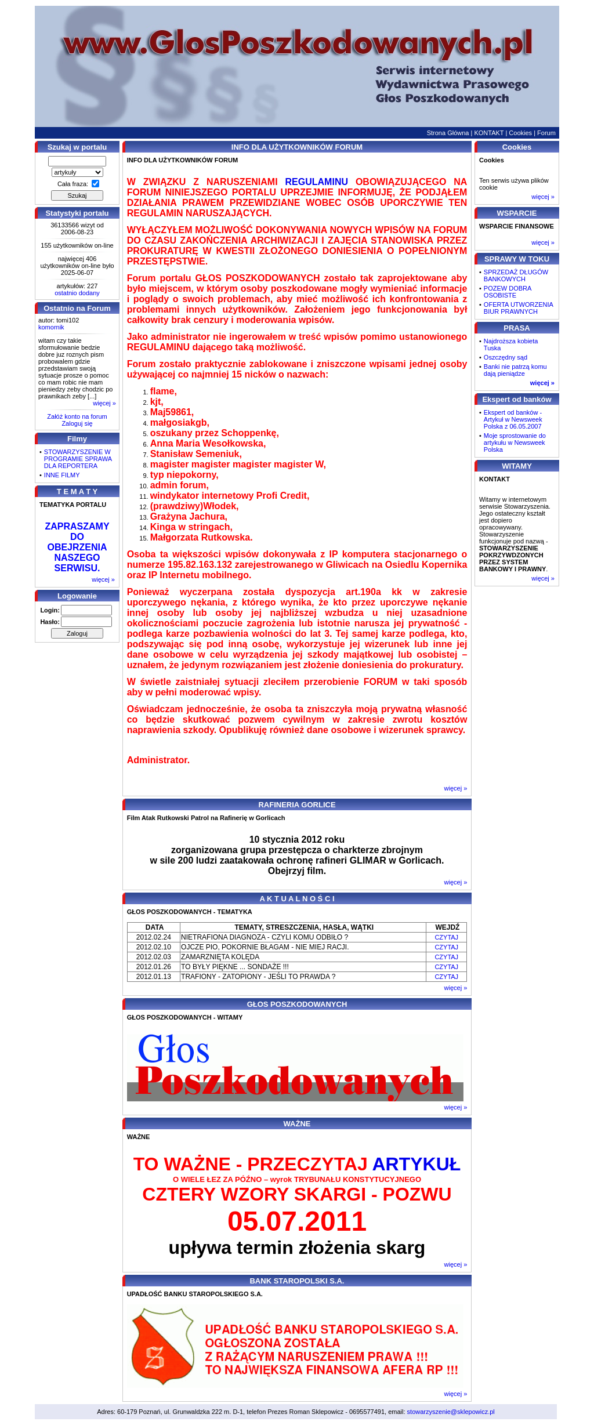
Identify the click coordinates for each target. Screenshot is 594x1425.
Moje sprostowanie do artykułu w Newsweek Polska (515, 442)
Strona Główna (448, 132)
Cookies (520, 132)
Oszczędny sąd (505, 357)
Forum (546, 132)
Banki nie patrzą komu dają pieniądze (515, 370)
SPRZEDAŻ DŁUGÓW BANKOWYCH (516, 275)
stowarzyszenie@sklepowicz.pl (451, 1411)
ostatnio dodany (77, 292)
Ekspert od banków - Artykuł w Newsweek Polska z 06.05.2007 (513, 419)
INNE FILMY (62, 475)
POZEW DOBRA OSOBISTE (507, 292)
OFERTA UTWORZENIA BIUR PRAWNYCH (518, 308)
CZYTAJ (446, 937)
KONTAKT (489, 132)
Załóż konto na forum (77, 416)
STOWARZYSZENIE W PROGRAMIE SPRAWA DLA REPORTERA (78, 458)
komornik (51, 327)
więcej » (104, 403)
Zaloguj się (76, 423)
